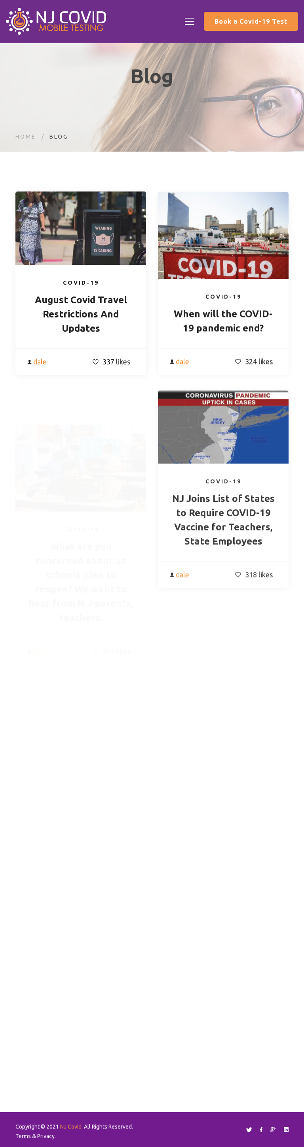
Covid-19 (81, 284)
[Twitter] (249, 1129)
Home (25, 136)
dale (40, 363)
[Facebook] (261, 1129)
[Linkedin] (286, 1129)
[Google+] (273, 1129)
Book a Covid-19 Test (251, 21)
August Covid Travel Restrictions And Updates (81, 315)
